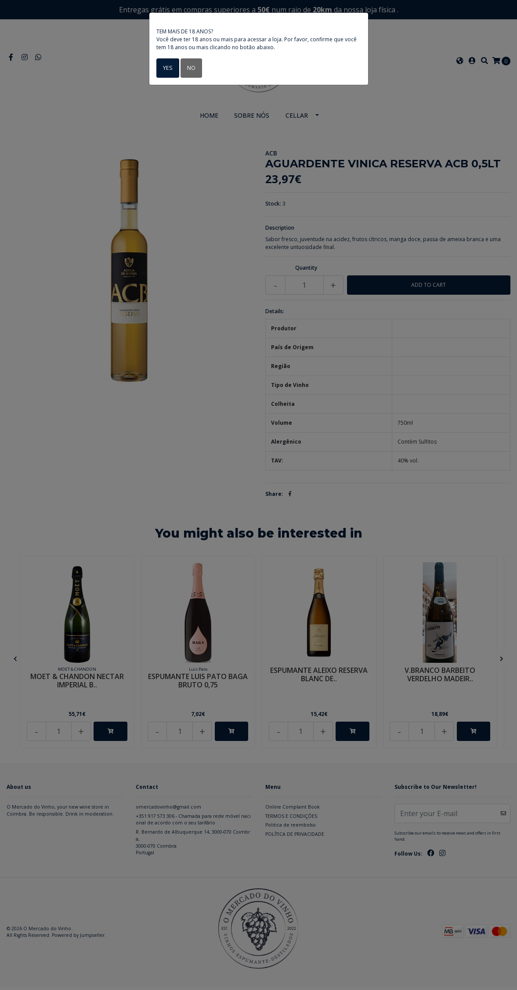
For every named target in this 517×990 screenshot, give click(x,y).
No (190, 68)
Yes (167, 68)
